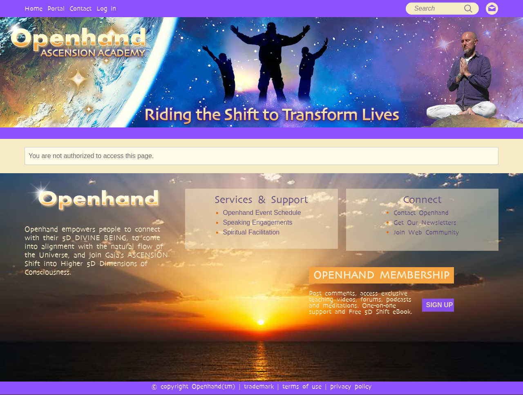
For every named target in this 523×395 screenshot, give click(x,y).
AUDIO (328, 133)
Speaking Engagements (257, 222)
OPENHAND (125, 133)
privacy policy (351, 386)
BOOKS (362, 133)
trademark (259, 386)
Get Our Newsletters (424, 222)
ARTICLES (258, 133)
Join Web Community (426, 232)
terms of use (302, 386)
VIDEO (294, 133)
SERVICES (218, 133)
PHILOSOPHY (173, 133)
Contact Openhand (421, 212)
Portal (56, 8)
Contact (80, 8)
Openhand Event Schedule (262, 212)
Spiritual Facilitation (251, 232)
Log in (106, 8)
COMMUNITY (403, 133)
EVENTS (447, 133)
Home (33, 8)
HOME (86, 133)
